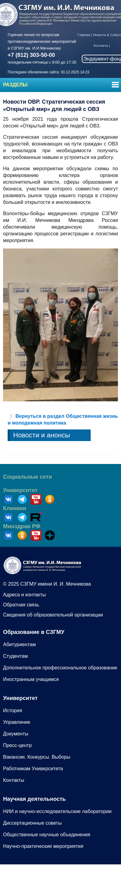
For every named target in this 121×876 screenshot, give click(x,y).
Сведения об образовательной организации (53, 614)
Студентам (15, 656)
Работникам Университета (33, 768)
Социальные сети (27, 477)
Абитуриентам (19, 644)
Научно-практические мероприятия (43, 846)
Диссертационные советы (32, 823)
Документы (15, 733)
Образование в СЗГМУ (33, 632)
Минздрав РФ (21, 526)
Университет (20, 490)
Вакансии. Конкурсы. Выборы (36, 757)
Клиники (14, 508)
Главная (84, 35)
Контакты (100, 45)
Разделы (15, 84)
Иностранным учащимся (31, 679)
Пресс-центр (17, 745)
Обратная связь (21, 604)
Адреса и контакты (24, 594)
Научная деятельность (34, 799)
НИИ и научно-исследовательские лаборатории (57, 811)
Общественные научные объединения (46, 834)
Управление (16, 722)
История (12, 710)
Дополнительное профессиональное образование (60, 667)
